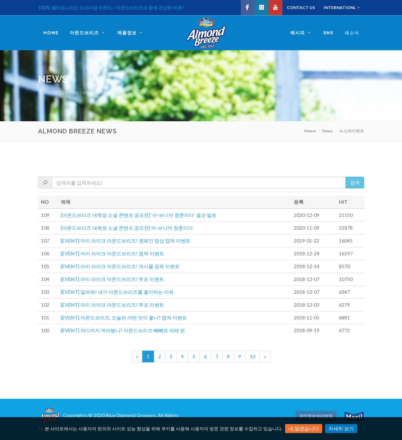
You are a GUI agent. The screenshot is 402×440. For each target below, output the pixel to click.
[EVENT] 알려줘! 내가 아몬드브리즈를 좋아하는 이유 (117, 292)
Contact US (301, 7)
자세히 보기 (341, 428)
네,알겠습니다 (304, 428)
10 (252, 356)
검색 (355, 182)
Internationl (342, 7)
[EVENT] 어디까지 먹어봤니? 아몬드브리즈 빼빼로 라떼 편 (123, 330)
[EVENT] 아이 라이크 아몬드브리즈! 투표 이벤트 (112, 279)
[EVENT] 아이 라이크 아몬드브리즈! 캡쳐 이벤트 (112, 253)
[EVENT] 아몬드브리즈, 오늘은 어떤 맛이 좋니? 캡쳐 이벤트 (124, 317)
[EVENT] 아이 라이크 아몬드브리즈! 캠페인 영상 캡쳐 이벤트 (125, 241)
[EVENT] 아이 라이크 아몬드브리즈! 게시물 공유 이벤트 (120, 266)
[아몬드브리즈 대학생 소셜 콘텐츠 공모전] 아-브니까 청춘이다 (127, 228)
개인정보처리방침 (316, 416)
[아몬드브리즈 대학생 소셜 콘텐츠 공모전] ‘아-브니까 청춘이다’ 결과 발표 (138, 215)
